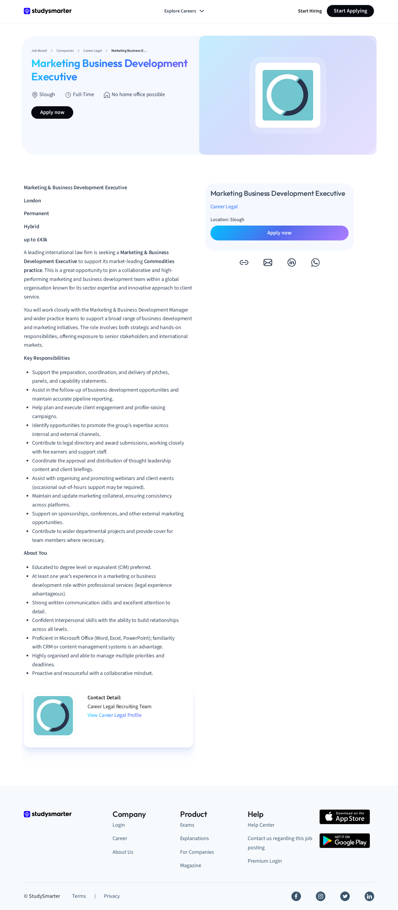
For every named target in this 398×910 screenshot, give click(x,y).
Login (119, 825)
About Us (123, 852)
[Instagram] (320, 896)
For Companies (197, 852)
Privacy (112, 896)
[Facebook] (296, 896)
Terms (79, 896)
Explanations (194, 838)
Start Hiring (310, 11)
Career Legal (224, 206)
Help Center (261, 825)
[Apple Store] (344, 816)
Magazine (190, 865)
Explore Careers (184, 11)
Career (120, 838)
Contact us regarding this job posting (280, 843)
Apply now (52, 112)
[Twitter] (345, 896)
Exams (187, 825)
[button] (244, 262)
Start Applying (350, 11)
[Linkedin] (369, 896)
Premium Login (265, 861)
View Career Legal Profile (115, 715)
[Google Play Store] (344, 840)
